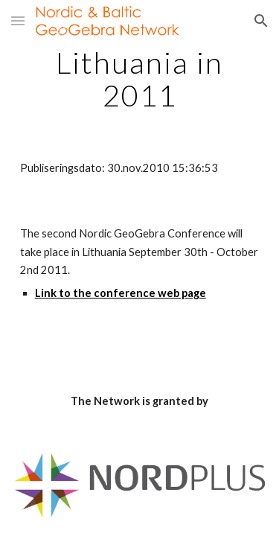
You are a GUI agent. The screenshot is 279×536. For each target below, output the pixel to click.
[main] (140, 79)
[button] (18, 20)
